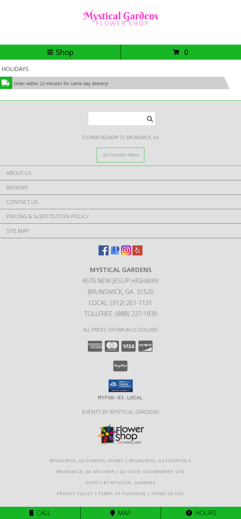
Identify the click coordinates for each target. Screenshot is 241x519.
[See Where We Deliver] (120, 155)
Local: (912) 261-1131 (120, 302)
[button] (121, 386)
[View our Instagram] (126, 253)
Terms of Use (167, 493)
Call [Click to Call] (40, 513)
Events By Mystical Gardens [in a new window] (120, 411)
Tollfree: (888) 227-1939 (120, 313)
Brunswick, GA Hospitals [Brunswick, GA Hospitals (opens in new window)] (160, 460)
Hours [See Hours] (201, 513)
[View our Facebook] (104, 253)
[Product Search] (122, 119)
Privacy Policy (75, 493)
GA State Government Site (152, 471)
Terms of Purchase (122, 493)
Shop (60, 52)
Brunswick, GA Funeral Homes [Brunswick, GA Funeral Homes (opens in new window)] (87, 460)
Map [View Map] (120, 513)
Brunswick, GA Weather (85, 471)
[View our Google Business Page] (115, 253)
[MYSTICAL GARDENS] (120, 35)
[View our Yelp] (137, 253)
